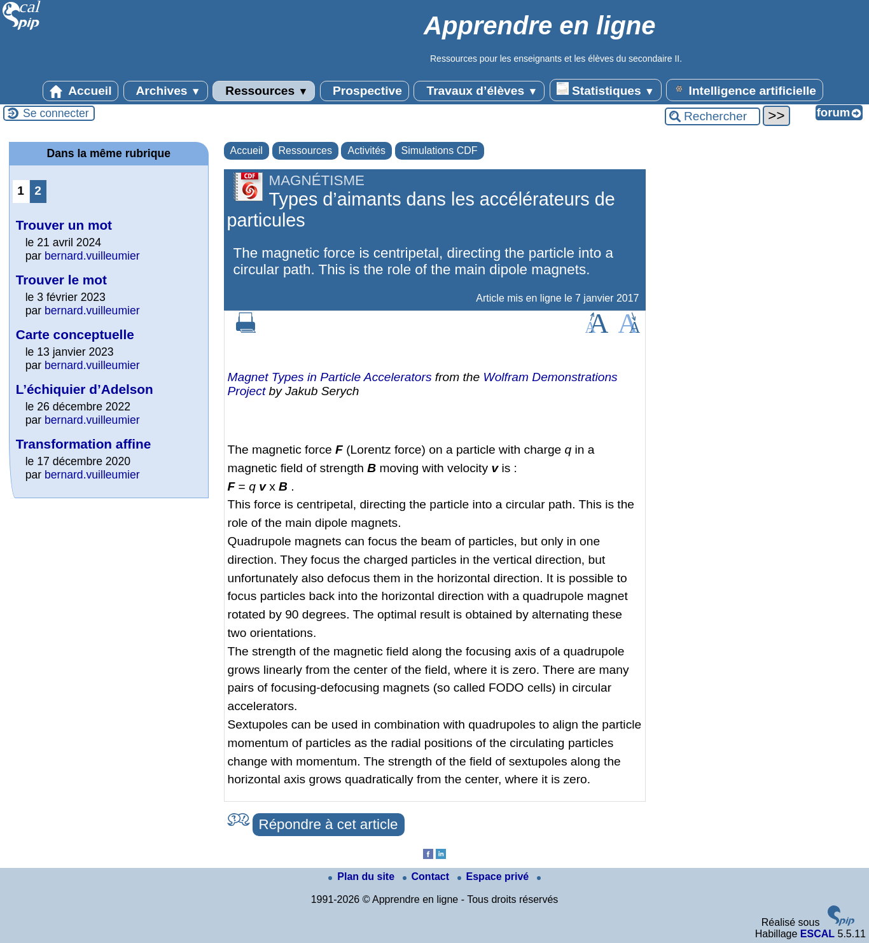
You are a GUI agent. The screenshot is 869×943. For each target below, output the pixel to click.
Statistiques (606, 89)
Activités (366, 150)
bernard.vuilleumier (92, 255)
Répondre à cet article (328, 824)
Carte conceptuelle (75, 334)
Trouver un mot (64, 225)
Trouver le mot (61, 279)
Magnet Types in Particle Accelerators (330, 377)
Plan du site (362, 876)
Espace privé (494, 876)
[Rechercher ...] (712, 116)
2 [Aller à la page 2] (37, 190)
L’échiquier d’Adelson (84, 389)
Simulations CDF (439, 150)
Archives (165, 91)
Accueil (81, 91)
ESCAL (817, 933)
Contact (427, 876)
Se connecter (56, 113)
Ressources (263, 91)
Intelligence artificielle (744, 89)
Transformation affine (83, 444)
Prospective (364, 91)
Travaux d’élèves (479, 91)
